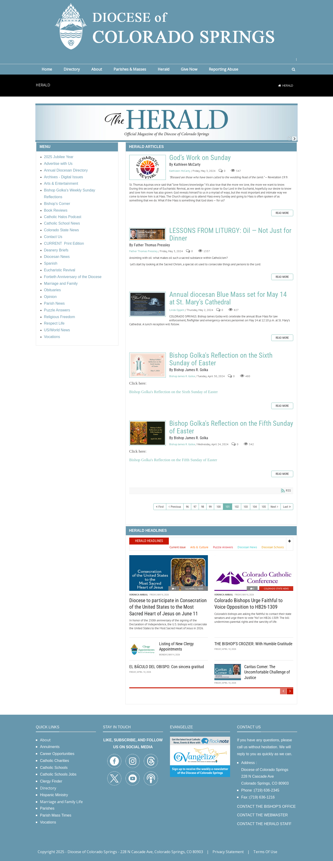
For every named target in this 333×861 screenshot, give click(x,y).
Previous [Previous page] (176, 506)
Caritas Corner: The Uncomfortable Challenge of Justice (267, 672)
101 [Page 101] (227, 506)
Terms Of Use (265, 851)
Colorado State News (276, 588)
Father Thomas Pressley (143, 251)
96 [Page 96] (187, 506)
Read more (282, 213)
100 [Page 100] (218, 506)
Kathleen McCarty (179, 170)
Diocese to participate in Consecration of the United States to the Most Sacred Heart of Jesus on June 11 (168, 607)
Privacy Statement (228, 851)
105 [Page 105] (264, 506)
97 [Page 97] (195, 506)
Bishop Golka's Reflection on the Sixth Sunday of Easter (148, 365)
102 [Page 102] (236, 506)
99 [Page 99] (210, 506)
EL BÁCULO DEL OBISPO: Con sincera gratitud (166, 666)
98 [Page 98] (202, 506)
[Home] (279, 85)
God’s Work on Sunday (148, 167)
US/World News (194, 588)
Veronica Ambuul (138, 594)
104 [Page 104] (255, 506)
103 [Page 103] (246, 506)
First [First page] (161, 506)
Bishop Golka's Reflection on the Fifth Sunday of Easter (148, 433)
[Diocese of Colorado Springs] (166, 26)
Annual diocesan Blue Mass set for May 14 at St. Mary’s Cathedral (148, 304)
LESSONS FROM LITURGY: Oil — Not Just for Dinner (148, 234)
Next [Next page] (273, 506)
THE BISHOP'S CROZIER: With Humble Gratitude (253, 643)
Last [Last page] (285, 506)
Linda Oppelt (176, 310)
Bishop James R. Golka (182, 376)
